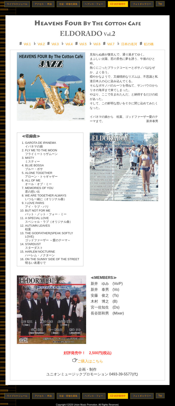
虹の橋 (149, 44)
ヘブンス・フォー (94, 4)
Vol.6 (96, 44)
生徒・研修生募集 (68, 4)
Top (160, 4)
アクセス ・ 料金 (43, 4)
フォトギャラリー (142, 4)
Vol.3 (55, 44)
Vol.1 (27, 44)
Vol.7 (110, 44)
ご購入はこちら (87, 361)
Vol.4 (68, 44)
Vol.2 (41, 44)
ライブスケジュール (17, 4)
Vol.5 (83, 44)
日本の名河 (129, 44)
